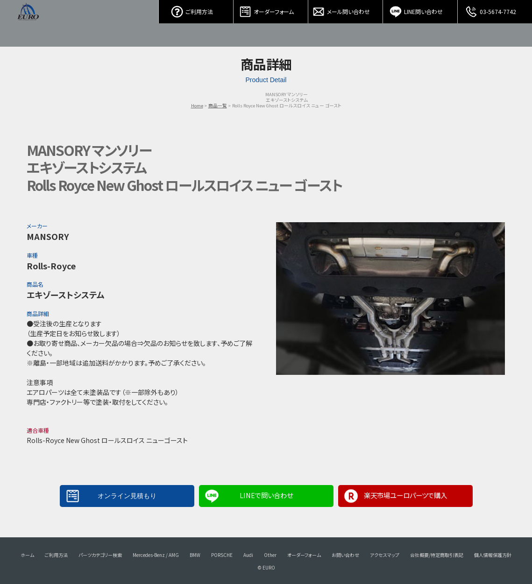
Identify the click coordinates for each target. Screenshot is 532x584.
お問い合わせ (345, 554)
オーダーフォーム (271, 9)
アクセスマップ (384, 554)
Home (197, 105)
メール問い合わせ (345, 9)
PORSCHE (222, 554)
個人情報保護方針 (492, 554)
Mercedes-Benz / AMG (156, 554)
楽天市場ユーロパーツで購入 (405, 495)
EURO (28, 23)
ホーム (27, 554)
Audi (248, 554)
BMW (195, 554)
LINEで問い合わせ (266, 495)
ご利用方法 (196, 9)
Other (270, 554)
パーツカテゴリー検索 (100, 554)
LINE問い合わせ (420, 9)
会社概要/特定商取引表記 (436, 554)
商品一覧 (217, 105)
